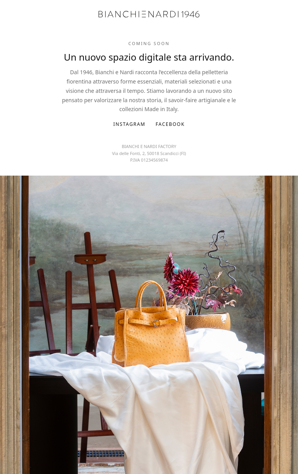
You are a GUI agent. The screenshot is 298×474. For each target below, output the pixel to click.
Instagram (129, 124)
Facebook (170, 124)
